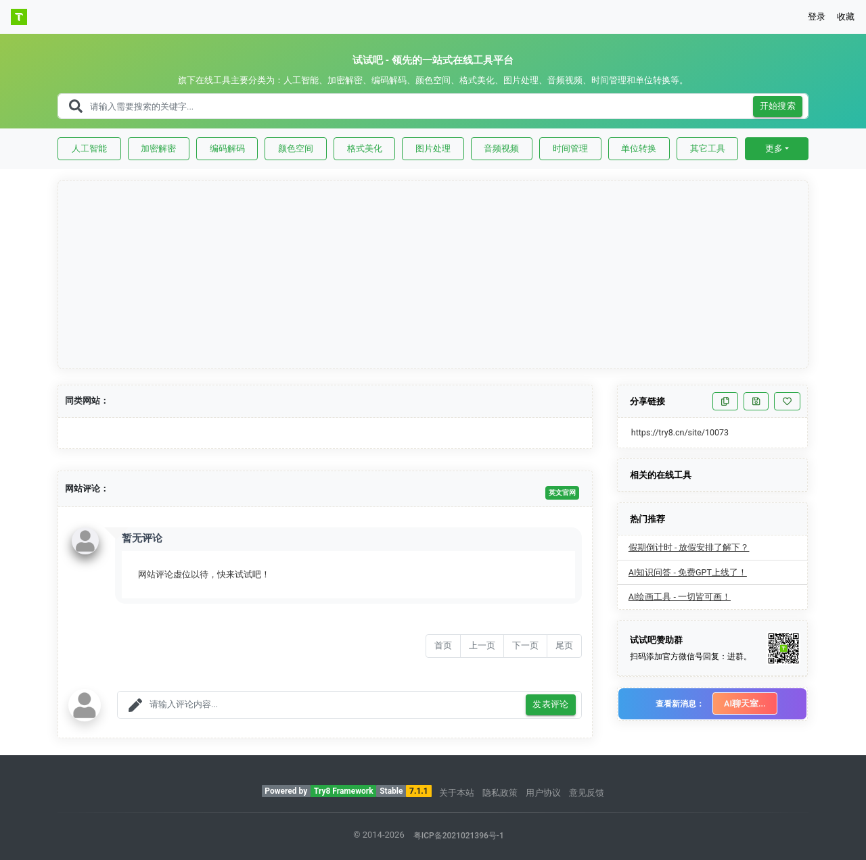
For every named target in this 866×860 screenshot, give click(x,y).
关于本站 (456, 793)
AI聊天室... (745, 703)
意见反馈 (586, 793)
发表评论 (551, 704)
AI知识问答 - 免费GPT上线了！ (688, 572)
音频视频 (501, 148)
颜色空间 (295, 148)
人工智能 (89, 148)
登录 (816, 16)
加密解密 (158, 148)
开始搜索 (778, 106)
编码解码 (227, 148)
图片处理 (433, 148)
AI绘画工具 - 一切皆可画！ (680, 597)
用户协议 (543, 793)
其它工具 (707, 148)
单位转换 (638, 148)
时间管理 (570, 148)
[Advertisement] (433, 275)
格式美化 (364, 148)
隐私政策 (500, 793)
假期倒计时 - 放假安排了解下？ (689, 547)
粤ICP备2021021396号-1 (458, 835)
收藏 (845, 16)
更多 (774, 148)
